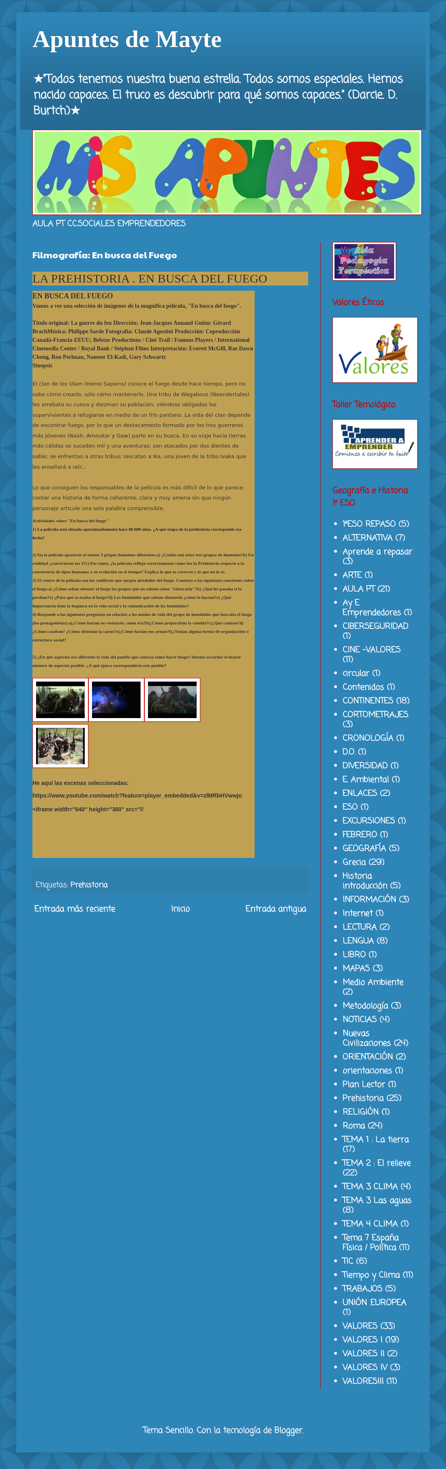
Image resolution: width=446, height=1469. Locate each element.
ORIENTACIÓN (368, 1057)
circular (356, 673)
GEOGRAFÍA (364, 849)
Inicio (180, 909)
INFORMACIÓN (369, 900)
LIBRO (354, 955)
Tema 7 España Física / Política (371, 1243)
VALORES (360, 1326)
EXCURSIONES (369, 821)
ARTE (352, 575)
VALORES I (362, 1340)
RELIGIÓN (361, 1112)
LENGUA (358, 941)
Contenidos (363, 687)
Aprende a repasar (377, 552)
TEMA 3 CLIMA (370, 1187)
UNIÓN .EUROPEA (374, 1303)
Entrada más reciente (74, 909)
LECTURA (360, 927)
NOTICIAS (360, 1020)
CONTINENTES (368, 701)
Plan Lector (364, 1085)
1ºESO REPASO (369, 524)
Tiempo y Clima (371, 1275)
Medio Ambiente (373, 982)
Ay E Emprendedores (372, 608)
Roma (354, 1126)
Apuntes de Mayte (127, 39)
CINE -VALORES (372, 650)
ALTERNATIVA (367, 538)
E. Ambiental (366, 780)
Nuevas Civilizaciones (367, 1038)
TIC (348, 1261)
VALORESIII (363, 1381)
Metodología (365, 1006)
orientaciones (367, 1071)
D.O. (349, 752)
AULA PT (359, 589)
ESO (350, 807)
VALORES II (363, 1354)
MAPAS (356, 969)
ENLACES (360, 793)
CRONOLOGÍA (368, 738)
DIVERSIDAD (365, 766)
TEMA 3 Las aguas (377, 1201)
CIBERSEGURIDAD (375, 626)
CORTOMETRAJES (375, 715)
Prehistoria (89, 885)
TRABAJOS (362, 1289)
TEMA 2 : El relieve (377, 1163)
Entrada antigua (276, 909)
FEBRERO (360, 835)
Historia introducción (365, 881)
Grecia (354, 862)
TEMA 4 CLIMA (370, 1224)
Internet (358, 913)
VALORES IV (365, 1368)
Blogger (288, 1430)
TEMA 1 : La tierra (376, 1140)
